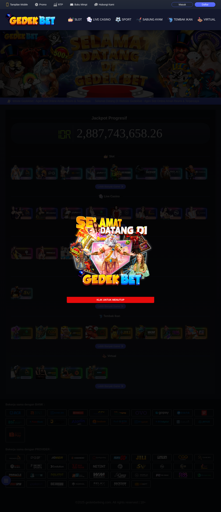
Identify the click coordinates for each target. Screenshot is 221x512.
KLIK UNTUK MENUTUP (110, 299)
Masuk (182, 4)
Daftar (205, 4)
